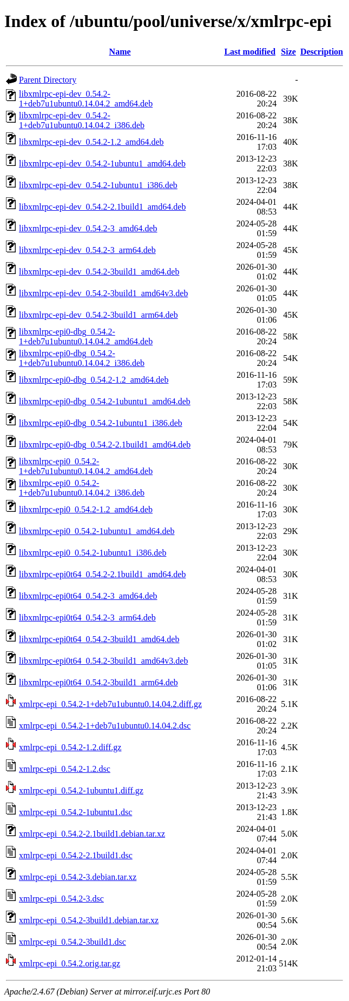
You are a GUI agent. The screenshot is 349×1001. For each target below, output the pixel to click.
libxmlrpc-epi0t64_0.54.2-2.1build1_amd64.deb (102, 574)
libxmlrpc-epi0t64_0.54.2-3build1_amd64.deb (99, 639)
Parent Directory (47, 79)
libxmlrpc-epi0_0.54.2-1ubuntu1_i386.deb (92, 552)
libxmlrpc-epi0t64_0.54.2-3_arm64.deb (87, 617)
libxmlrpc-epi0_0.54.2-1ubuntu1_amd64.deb (97, 531)
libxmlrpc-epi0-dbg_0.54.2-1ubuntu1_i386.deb (100, 423)
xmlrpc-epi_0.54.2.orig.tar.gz (69, 963)
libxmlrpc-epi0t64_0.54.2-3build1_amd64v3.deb (103, 660)
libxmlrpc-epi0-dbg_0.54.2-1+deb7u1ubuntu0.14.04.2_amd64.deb (86, 336)
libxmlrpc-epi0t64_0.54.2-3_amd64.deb (88, 595)
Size (288, 51)
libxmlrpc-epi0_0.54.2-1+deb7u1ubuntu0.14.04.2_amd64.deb (86, 466)
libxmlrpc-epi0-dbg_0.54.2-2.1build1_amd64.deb (104, 444)
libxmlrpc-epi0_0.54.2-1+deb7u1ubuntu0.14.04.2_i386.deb (81, 487)
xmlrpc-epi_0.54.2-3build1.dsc (72, 941)
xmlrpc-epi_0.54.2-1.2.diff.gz (70, 747)
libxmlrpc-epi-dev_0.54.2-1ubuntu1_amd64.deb (102, 163)
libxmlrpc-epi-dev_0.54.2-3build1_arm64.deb (98, 314)
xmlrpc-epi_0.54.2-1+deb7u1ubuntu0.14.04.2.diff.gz (110, 704)
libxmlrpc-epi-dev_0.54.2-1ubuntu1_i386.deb (98, 185)
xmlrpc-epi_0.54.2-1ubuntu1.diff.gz (81, 790)
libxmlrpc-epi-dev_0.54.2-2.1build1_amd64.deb (102, 206)
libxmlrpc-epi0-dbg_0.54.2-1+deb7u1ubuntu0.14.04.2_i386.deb (81, 358)
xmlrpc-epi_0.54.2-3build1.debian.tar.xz (89, 920)
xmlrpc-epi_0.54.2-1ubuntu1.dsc (75, 812)
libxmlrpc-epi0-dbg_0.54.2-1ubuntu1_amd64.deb (104, 401)
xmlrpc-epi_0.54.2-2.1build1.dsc (76, 855)
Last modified (249, 51)
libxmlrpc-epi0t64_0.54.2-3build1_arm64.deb (98, 682)
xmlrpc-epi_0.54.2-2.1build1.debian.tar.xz (92, 833)
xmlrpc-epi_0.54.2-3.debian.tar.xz (77, 877)
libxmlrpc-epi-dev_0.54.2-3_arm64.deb (87, 250)
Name (120, 51)
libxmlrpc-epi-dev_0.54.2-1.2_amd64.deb (91, 141)
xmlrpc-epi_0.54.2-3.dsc (61, 898)
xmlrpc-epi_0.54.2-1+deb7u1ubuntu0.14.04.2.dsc (104, 725)
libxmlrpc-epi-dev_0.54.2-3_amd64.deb (88, 228)
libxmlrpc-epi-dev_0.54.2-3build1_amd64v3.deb (103, 293)
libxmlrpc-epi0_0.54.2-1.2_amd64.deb (86, 509)
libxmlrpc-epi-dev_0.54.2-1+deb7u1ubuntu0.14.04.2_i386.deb (81, 120)
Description (321, 51)
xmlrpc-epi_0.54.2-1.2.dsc (64, 768)
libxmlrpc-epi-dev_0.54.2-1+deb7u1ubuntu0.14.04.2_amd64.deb (86, 98)
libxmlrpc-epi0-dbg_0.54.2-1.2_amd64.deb (93, 379)
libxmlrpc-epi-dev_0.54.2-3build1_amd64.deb (99, 271)
